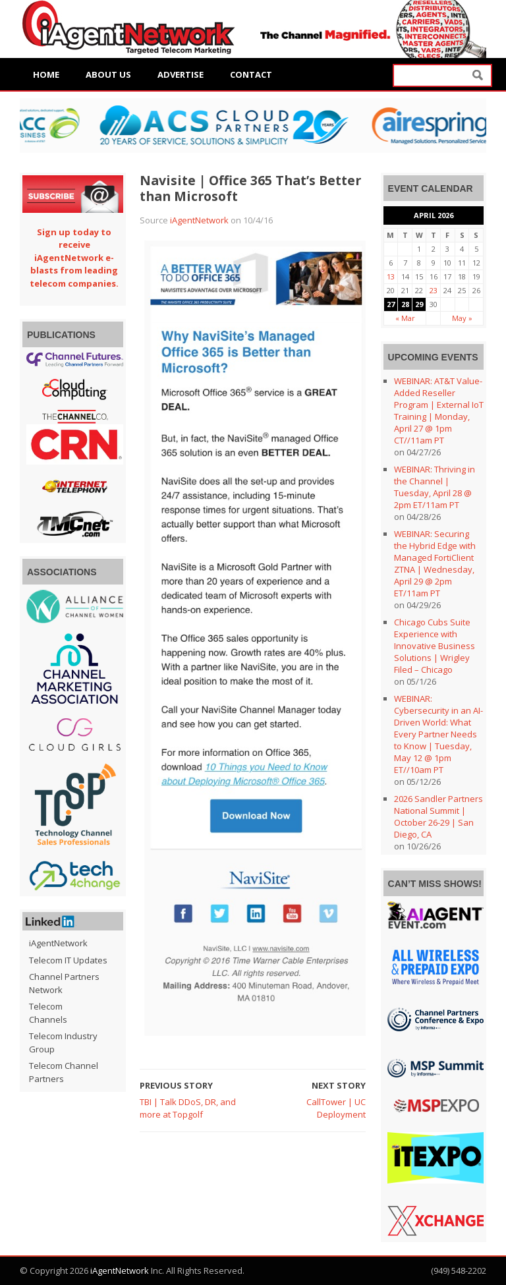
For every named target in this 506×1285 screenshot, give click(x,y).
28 (405, 304)
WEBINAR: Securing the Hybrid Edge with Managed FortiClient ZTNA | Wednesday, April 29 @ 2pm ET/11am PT (435, 563)
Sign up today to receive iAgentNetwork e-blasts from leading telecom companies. (74, 257)
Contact (251, 74)
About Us (108, 74)
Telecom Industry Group (63, 1042)
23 (433, 290)
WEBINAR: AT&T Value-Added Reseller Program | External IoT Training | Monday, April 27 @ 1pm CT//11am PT (439, 410)
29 (419, 304)
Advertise (180, 74)
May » (462, 318)
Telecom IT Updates (68, 960)
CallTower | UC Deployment (336, 1108)
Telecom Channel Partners (63, 1072)
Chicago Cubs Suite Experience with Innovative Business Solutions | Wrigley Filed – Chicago (434, 645)
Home (46, 74)
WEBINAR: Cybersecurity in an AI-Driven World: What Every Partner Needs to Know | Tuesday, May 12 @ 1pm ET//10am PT (438, 734)
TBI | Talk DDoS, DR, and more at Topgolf (188, 1108)
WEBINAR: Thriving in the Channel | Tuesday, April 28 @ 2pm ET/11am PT (434, 487)
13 (391, 276)
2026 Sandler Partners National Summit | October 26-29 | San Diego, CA (438, 816)
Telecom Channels (48, 1012)
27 (391, 304)
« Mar (405, 318)
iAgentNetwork (199, 220)
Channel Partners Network (64, 983)
